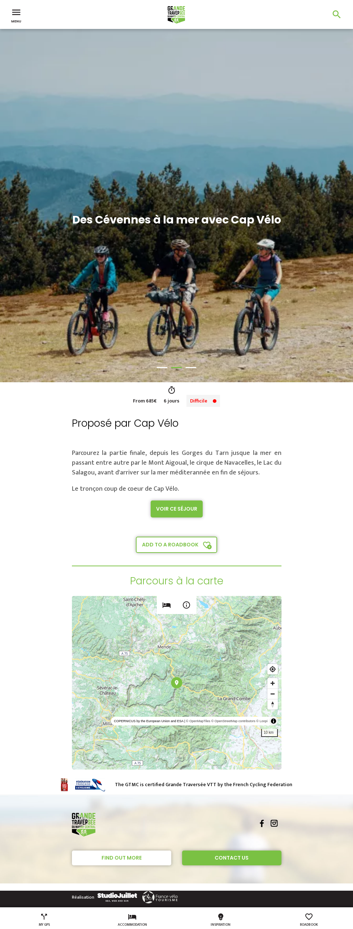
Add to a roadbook (170, 544)
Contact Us (232, 857)
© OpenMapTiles (198, 721)
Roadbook (309, 920)
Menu (16, 15)
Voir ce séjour (176, 508)
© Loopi (261, 721)
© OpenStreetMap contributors (233, 721)
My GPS (44, 920)
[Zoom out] (272, 694)
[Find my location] (272, 669)
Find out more (122, 857)
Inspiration (221, 920)
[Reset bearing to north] (272, 704)
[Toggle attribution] (273, 721)
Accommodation (132, 920)
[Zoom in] (272, 683)
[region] (176, 683)
